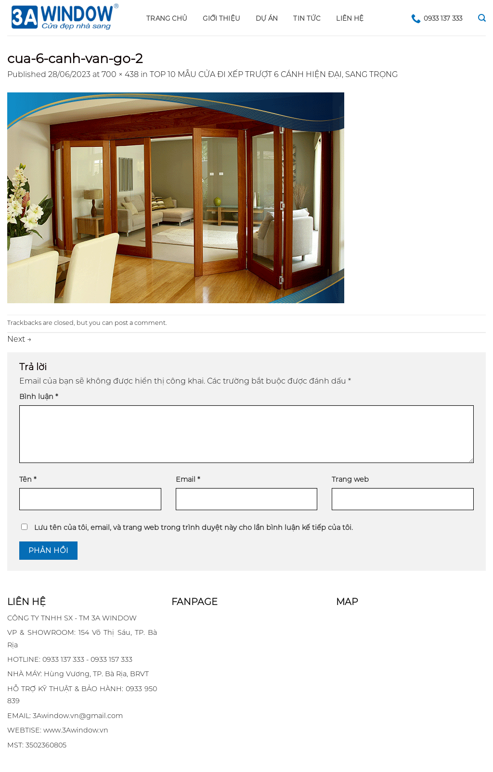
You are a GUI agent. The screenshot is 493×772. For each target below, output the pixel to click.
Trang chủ (166, 18)
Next (19, 339)
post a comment (140, 322)
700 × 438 (120, 74)
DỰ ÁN (267, 18)
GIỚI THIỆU (221, 18)
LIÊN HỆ (349, 18)
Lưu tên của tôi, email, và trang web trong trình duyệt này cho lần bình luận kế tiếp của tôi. (193, 527)
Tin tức (307, 18)
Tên (27, 479)
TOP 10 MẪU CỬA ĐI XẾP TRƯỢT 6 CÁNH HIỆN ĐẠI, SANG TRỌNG (274, 74)
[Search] (482, 18)
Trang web (350, 479)
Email (188, 479)
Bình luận (38, 396)
